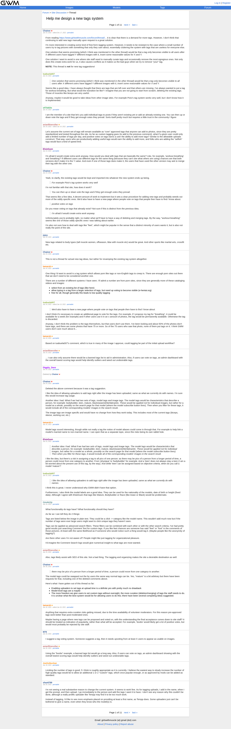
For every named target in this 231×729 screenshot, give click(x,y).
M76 (45, 632)
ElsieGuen (48, 149)
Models (117, 7)
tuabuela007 (49, 74)
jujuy (45, 235)
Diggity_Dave (49, 367)
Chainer (47, 31)
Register (226, 3)
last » (134, 25)
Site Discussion (59, 12)
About (100, 724)
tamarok (47, 266)
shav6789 (47, 682)
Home (23, 7)
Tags (162, 7)
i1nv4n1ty (47, 502)
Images (69, 7)
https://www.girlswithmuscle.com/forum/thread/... (83, 37)
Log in (217, 3)
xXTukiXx (47, 108)
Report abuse (127, 724)
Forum (207, 7)
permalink (70, 33)
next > (127, 25)
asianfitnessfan (50, 124)
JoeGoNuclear (50, 663)
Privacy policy (112, 724)
